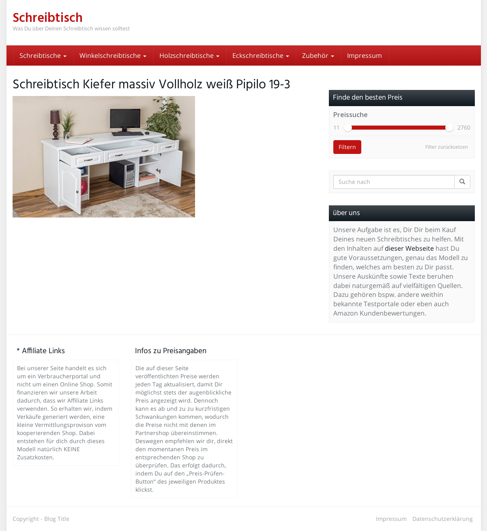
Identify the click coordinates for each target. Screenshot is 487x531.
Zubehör (318, 55)
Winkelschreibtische (112, 55)
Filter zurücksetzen (446, 146)
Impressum (364, 55)
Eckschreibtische (260, 55)
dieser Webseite (409, 248)
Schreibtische (43, 55)
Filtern (347, 147)
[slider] (348, 128)
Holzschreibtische (189, 55)
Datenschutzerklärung (442, 518)
